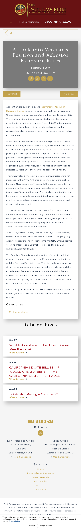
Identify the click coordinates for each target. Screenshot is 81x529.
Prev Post (12, 93)
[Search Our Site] (11, 22)
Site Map (40, 485)
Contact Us (40, 489)
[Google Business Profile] (40, 433)
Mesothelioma (20, 312)
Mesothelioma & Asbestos (40, 473)
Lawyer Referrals (40, 477)
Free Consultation (29, 21)
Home (40, 469)
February (13, 33)
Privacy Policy (40, 481)
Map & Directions (22, 457)
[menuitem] (40, 469)
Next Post (69, 93)
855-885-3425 (58, 22)
